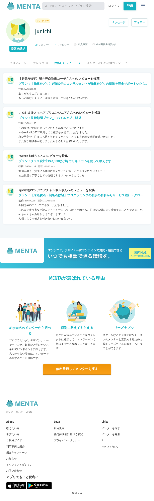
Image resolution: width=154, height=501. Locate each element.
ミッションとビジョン (19, 464)
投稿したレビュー (67, 63)
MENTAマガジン (110, 446)
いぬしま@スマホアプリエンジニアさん (45, 112)
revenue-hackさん (29, 156)
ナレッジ (40, 63)
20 (36, 44)
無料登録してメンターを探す (77, 369)
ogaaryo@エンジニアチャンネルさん (42, 190)
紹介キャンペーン (16, 452)
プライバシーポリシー (67, 440)
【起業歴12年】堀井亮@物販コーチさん (45, 78)
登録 (130, 5)
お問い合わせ (14, 470)
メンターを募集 (110, 434)
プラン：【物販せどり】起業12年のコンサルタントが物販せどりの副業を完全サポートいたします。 (81, 84)
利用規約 (59, 428)
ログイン (114, 5)
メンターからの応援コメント (107, 63)
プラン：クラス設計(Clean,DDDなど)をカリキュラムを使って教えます (64, 161)
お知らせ (11, 458)
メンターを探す (110, 428)
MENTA (78, 492)
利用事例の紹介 (15, 446)
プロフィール (17, 63)
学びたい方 (12, 434)
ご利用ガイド (14, 440)
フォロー (139, 22)
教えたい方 (12, 428)
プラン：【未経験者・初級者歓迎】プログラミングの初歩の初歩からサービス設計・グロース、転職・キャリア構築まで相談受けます (80, 196)
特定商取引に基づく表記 (68, 434)
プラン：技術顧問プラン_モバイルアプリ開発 (49, 118)
